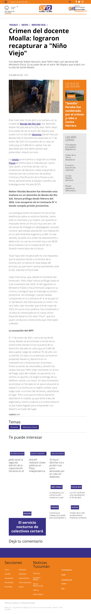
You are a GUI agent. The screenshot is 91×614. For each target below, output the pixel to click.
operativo (54, 507)
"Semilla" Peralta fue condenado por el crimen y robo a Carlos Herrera (74, 114)
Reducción (27, 513)
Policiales (22, 569)
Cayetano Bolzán (36, 579)
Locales (7, 574)
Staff (63, 575)
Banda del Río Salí (30, 123)
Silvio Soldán (38, 594)
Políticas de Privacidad (28, 603)
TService (36, 573)
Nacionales (9, 582)
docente (37, 134)
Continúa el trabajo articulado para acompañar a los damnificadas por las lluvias (57, 518)
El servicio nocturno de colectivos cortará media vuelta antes (71, 170)
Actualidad (9, 578)
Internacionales (25, 582)
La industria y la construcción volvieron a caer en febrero (56, 496)
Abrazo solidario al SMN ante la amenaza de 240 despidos (71, 190)
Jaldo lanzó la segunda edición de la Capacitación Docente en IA (16, 465)
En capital (74, 507)
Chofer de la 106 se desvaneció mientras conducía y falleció (70, 161)
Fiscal (12, 163)
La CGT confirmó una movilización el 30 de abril (77, 495)
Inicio (7, 569)
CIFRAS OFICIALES (56, 487)
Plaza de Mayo (76, 487)
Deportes (22, 574)
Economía (8, 587)
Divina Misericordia (38, 585)
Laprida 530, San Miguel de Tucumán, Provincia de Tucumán (32, 608)
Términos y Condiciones (12, 603)
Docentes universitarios (39, 453)
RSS (62, 588)
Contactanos (66, 570)
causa (15, 159)
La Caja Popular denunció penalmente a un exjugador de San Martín (71, 181)
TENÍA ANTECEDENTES (57, 453)
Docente (14, 427)
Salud (21, 587)
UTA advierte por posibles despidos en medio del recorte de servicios (70, 150)
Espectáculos (24, 578)
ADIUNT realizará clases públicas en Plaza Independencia (37, 465)
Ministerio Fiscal (30, 427)
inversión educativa (17, 453)
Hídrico (36, 590)
